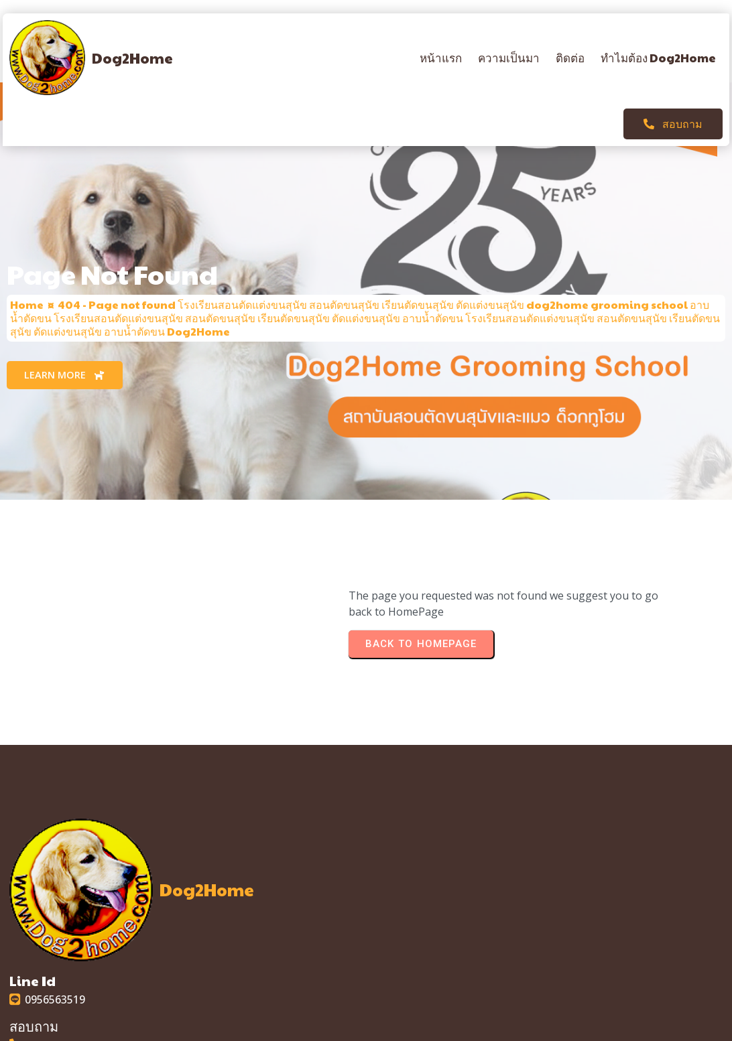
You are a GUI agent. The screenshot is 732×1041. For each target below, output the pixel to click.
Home (27, 257)
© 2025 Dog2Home (366, 1028)
